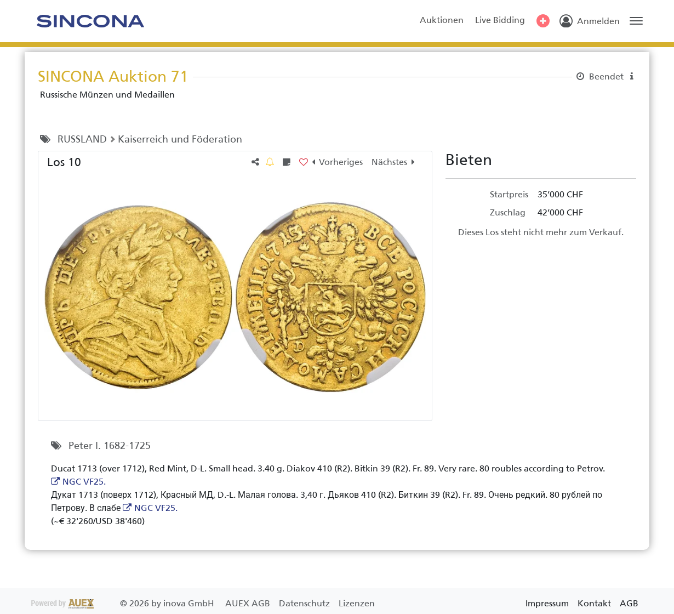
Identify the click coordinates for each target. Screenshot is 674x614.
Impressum (547, 603)
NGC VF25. (84, 481)
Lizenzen (357, 603)
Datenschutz (305, 603)
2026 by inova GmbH (123, 603)
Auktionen (442, 20)
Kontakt (594, 603)
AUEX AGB (248, 603)
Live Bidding (500, 20)
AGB (629, 603)
